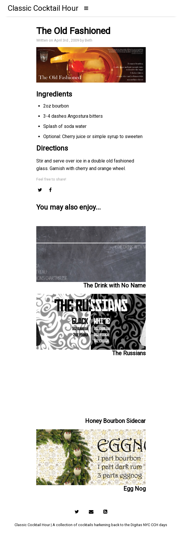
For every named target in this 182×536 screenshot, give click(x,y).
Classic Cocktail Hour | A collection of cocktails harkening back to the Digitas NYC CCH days (91, 525)
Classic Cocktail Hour (43, 8)
